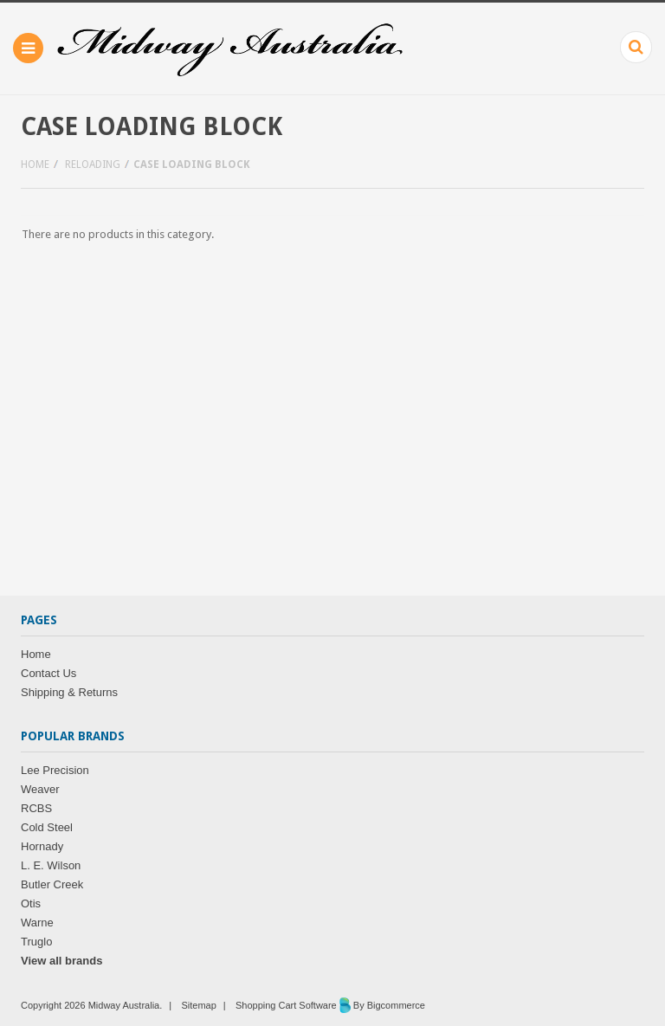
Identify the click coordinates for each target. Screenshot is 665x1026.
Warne (37, 922)
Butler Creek (52, 884)
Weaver (40, 789)
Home (35, 164)
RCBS (36, 808)
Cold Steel (47, 827)
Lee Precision (55, 770)
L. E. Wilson (51, 865)
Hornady (42, 846)
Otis (31, 903)
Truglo (36, 941)
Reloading (92, 164)
